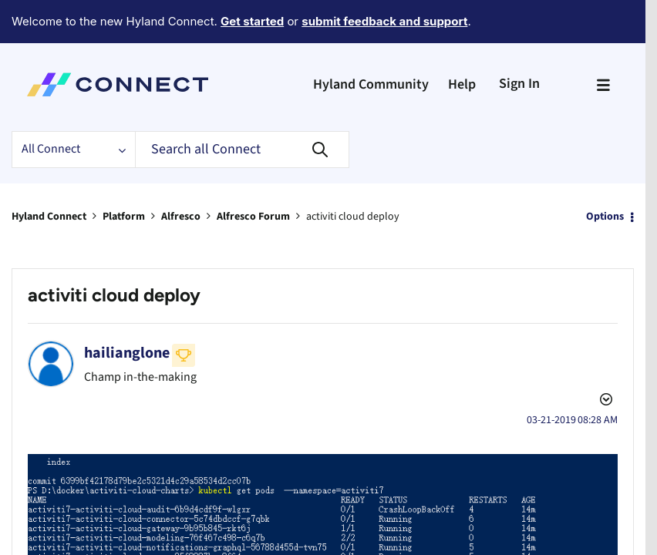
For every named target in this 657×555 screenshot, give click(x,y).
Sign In (519, 41)
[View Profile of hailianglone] (127, 310)
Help (462, 42)
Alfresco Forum (253, 174)
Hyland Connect (49, 174)
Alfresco (180, 174)
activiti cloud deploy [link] (352, 174)
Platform (124, 174)
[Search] (242, 107)
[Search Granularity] (73, 107)
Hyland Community (371, 42)
